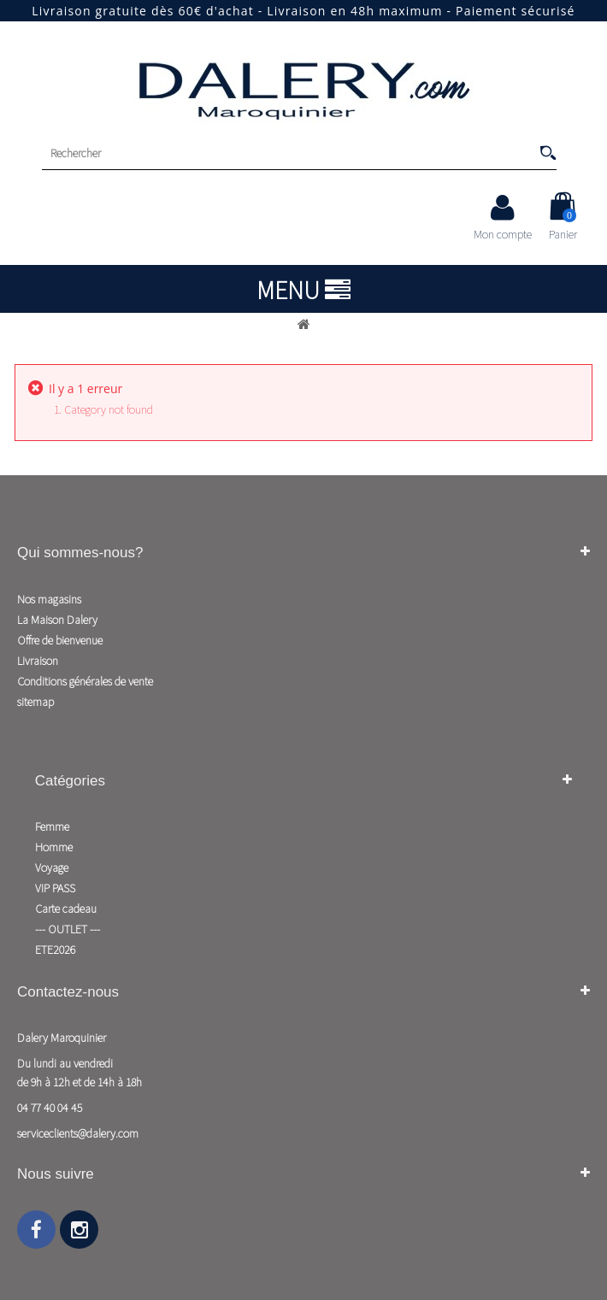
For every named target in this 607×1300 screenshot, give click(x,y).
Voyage (51, 867)
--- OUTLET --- (67, 929)
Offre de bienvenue (60, 640)
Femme (52, 826)
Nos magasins (49, 599)
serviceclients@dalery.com (77, 1133)
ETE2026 (55, 949)
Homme (54, 847)
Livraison (37, 660)
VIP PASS (55, 888)
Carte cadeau (66, 908)
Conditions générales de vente (85, 681)
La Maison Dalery (57, 619)
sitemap (35, 701)
